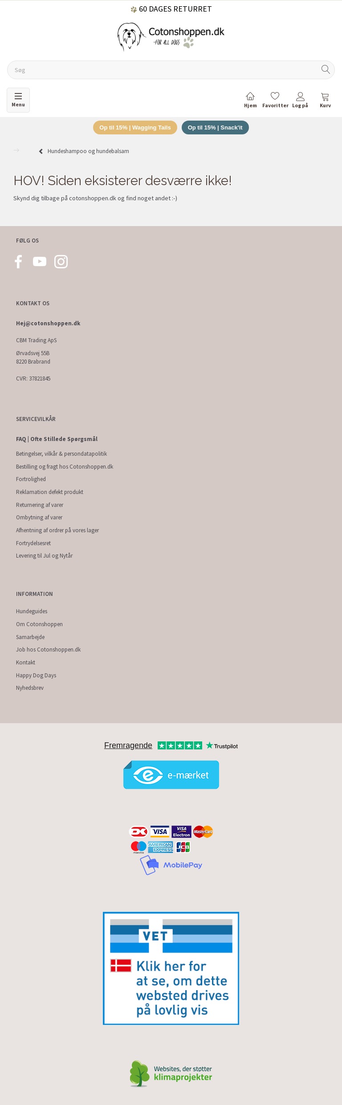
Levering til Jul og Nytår (44, 555)
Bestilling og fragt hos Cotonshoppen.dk (64, 466)
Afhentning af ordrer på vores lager (57, 530)
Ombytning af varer (39, 517)
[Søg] (326, 70)
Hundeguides (31, 611)
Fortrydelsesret (33, 543)
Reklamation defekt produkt (49, 492)
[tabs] (325, 101)
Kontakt (25, 662)
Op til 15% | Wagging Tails (135, 127)
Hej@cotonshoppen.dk (48, 323)
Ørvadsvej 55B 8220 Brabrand (33, 357)
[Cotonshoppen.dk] (171, 36)
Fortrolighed (31, 479)
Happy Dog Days (36, 675)
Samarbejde (30, 637)
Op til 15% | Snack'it (215, 127)
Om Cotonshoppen (39, 624)
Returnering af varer (39, 505)
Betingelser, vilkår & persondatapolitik (61, 453)
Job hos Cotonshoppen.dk (48, 649)
